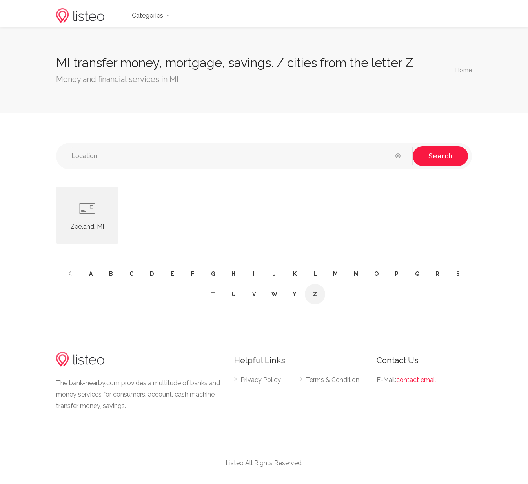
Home (463, 70)
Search (440, 156)
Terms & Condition (332, 380)
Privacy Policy (260, 380)
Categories (147, 15)
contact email (416, 380)
